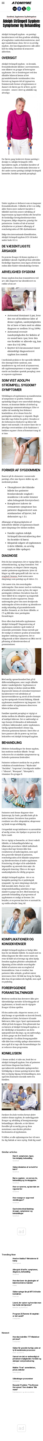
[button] (3, 3)
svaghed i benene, (10, 576)
